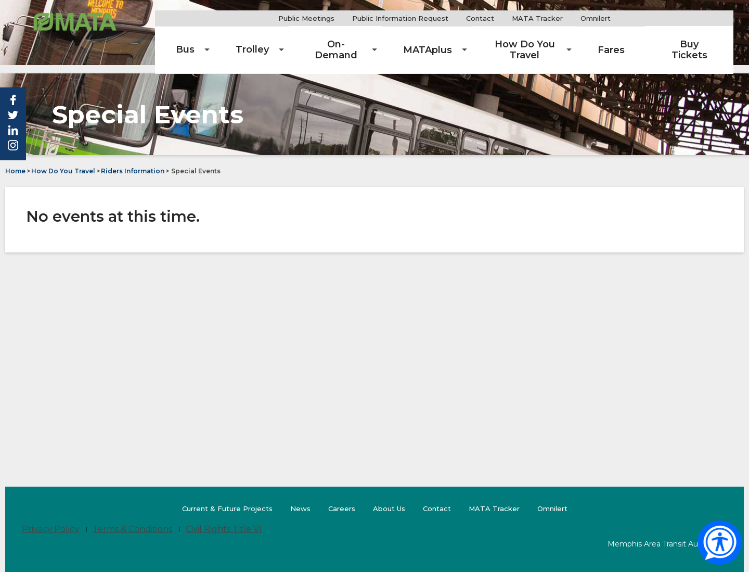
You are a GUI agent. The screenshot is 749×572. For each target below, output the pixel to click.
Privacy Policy (50, 520)
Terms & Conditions (132, 520)
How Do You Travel (63, 162)
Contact (509, 18)
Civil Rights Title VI (224, 520)
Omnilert (629, 18)
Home (15, 162)
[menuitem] (235, 41)
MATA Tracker (566, 18)
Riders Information (132, 162)
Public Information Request (429, 18)
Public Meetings (335, 18)
